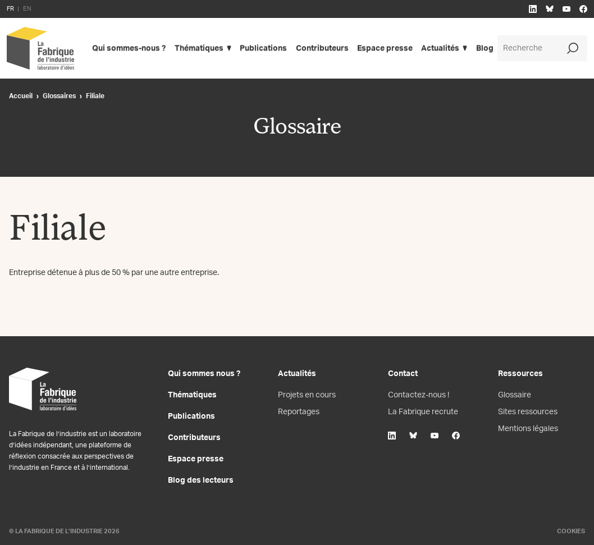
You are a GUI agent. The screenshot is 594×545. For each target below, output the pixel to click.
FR (10, 9)
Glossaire (514, 395)
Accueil (21, 96)
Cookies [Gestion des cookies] (571, 531)
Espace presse (386, 48)
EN (27, 9)
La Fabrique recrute (423, 412)
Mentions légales (528, 429)
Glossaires (59, 96)
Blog (486, 48)
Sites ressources (528, 412)
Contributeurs (322, 48)
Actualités (442, 48)
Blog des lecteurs (201, 480)
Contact (403, 374)
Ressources (520, 374)
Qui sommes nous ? (204, 374)
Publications (263, 48)
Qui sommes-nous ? (129, 48)
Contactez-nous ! (418, 395)
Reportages (298, 412)
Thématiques (199, 48)
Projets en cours (307, 395)
